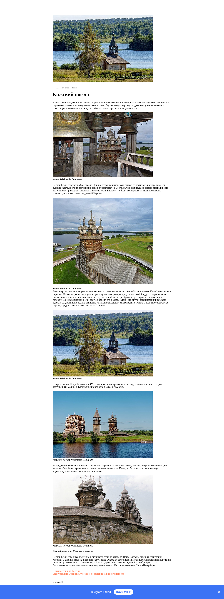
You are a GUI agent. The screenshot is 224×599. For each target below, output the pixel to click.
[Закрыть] (219, 592)
